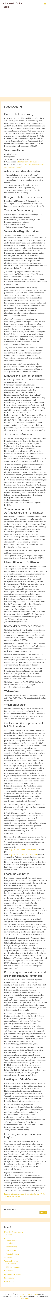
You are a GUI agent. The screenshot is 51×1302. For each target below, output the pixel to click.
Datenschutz (9, 1281)
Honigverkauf (11, 1241)
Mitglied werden (12, 1254)
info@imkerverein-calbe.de (28, 162)
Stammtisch (11, 1264)
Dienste (7, 1238)
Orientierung (10, 1209)
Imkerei (9, 1235)
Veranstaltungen (11, 1261)
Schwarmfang (11, 1247)
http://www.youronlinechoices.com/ (23, 854)
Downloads (8, 1271)
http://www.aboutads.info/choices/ (23, 849)
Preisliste (11, 1243)
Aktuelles (8, 1257)
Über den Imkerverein (13, 1232)
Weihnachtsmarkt (13, 1267)
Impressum (9, 1278)
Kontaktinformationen (13, 1274)
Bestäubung (11, 1250)
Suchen (43, 1212)
